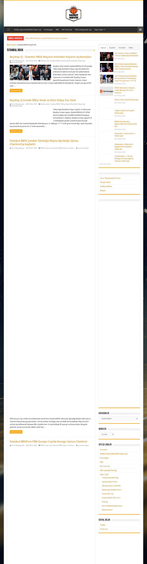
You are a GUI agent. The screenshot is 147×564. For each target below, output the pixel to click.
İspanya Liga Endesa (109, 482)
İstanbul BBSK (55, 61)
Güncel (103, 48)
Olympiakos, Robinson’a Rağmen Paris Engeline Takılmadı (124, 146)
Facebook (103, 529)
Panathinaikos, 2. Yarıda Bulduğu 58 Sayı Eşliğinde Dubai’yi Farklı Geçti (124, 158)
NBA (57, 30)
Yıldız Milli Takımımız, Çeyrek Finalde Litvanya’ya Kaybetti (46, 38)
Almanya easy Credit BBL (111, 486)
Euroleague (48, 30)
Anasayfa (8, 29)
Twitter (102, 525)
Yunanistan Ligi (107, 494)
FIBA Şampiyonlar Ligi (83, 30)
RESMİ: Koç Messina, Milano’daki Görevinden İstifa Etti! (126, 124)
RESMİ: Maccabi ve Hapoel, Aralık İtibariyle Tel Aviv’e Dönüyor (125, 90)
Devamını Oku (16, 90)
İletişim (102, 191)
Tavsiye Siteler (105, 182)
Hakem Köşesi (107, 510)
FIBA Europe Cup (46, 148)
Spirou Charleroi (68, 148)
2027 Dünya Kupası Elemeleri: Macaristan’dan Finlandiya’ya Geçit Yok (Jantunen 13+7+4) (126, 78)
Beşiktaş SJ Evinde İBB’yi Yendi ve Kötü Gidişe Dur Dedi (43, 100)
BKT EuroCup (67, 30)
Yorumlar (122, 48)
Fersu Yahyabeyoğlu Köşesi (110, 178)
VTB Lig (105, 502)
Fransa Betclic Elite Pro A (111, 498)
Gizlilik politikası (106, 186)
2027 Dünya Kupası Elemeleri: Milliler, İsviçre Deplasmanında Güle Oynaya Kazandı (126, 66)
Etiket (131, 48)
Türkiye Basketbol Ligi (110, 478)
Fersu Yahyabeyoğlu (18, 61)
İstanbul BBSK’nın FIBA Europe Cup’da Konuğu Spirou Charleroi (48, 228)
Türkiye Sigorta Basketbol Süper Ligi (27, 30)
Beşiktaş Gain (44, 61)
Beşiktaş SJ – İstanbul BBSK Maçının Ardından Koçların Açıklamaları (50, 56)
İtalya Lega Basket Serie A (111, 490)
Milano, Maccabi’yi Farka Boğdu (126, 100)
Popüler (112, 48)
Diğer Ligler (98, 30)
